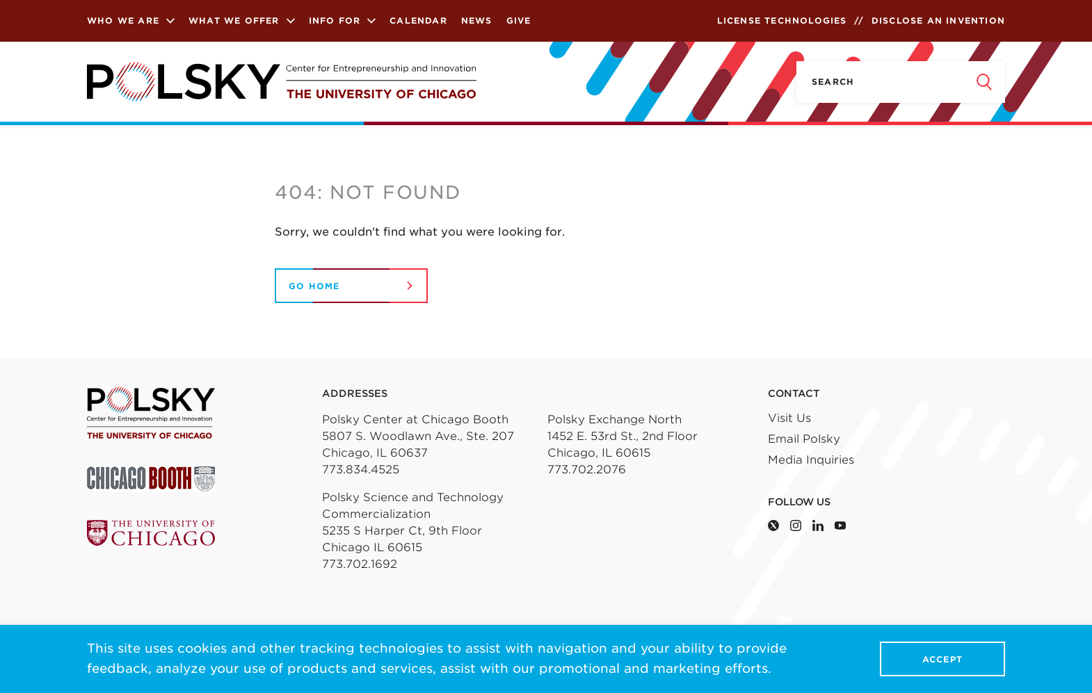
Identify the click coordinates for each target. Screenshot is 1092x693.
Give (518, 20)
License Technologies (782, 20)
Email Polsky (804, 439)
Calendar (418, 20)
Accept (942, 659)
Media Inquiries (811, 459)
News (476, 20)
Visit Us (789, 418)
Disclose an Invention (938, 20)
